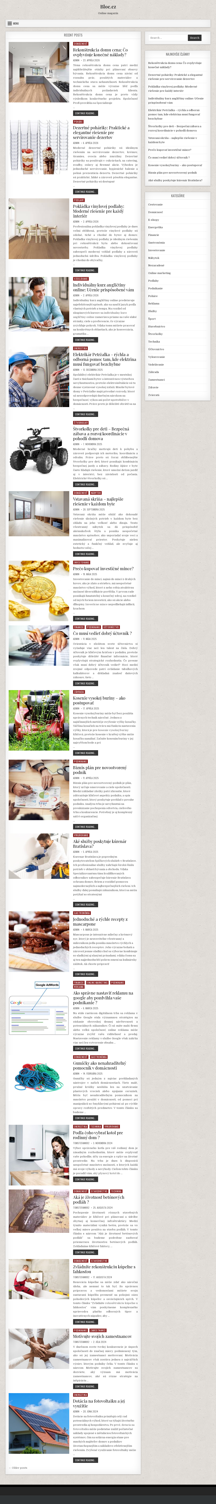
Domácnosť (80, 43)
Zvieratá (153, 395)
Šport (152, 318)
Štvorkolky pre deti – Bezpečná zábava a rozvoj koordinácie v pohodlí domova (101, 433)
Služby (152, 311)
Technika (95, 1126)
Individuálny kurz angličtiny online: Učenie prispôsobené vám (103, 287)
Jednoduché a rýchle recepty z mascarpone (100, 921)
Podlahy (79, 200)
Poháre (78, 121)
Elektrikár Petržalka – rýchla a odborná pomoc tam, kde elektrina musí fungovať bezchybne (104, 359)
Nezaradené (156, 265)
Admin (76, 60)
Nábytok (96, 493)
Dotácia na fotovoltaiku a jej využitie (99, 1403)
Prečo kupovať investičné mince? (103, 568)
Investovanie (81, 562)
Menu (16, 23)
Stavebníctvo (99, 1191)
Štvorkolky (81, 422)
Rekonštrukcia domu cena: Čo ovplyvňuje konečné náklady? (100, 52)
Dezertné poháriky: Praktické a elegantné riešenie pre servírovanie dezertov (101, 132)
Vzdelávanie (81, 278)
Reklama (79, 986)
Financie (79, 627)
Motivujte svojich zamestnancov (102, 1336)
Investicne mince (96, 604)
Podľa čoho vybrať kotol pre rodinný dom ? (98, 1135)
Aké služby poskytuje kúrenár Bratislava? (99, 843)
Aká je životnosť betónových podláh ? (98, 1199)
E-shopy (153, 219)
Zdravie (153, 387)
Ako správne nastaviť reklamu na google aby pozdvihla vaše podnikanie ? (103, 997)
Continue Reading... (86, 113)
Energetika (80, 348)
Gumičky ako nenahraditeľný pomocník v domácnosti (99, 1065)
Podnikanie (93, 627)
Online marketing (97, 982)
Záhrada (79, 692)
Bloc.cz (108, 6)
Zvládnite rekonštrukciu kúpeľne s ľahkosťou (104, 1269)
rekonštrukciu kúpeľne (120, 1303)
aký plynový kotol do (107, 1173)
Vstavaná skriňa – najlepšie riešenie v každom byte (98, 501)
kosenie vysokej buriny (113, 730)
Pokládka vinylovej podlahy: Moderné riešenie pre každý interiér (98, 211)
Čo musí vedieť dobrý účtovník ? (102, 633)
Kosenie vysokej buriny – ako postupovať (99, 700)
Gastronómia (82, 913)
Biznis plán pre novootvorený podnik (100, 770)
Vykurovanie (81, 835)
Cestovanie (155, 204)
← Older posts (18, 1467)
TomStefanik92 (81, 1143)
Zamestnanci (98, 1330)
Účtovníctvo (111, 627)
